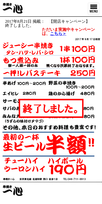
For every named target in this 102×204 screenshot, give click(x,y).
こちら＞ (58, 33)
